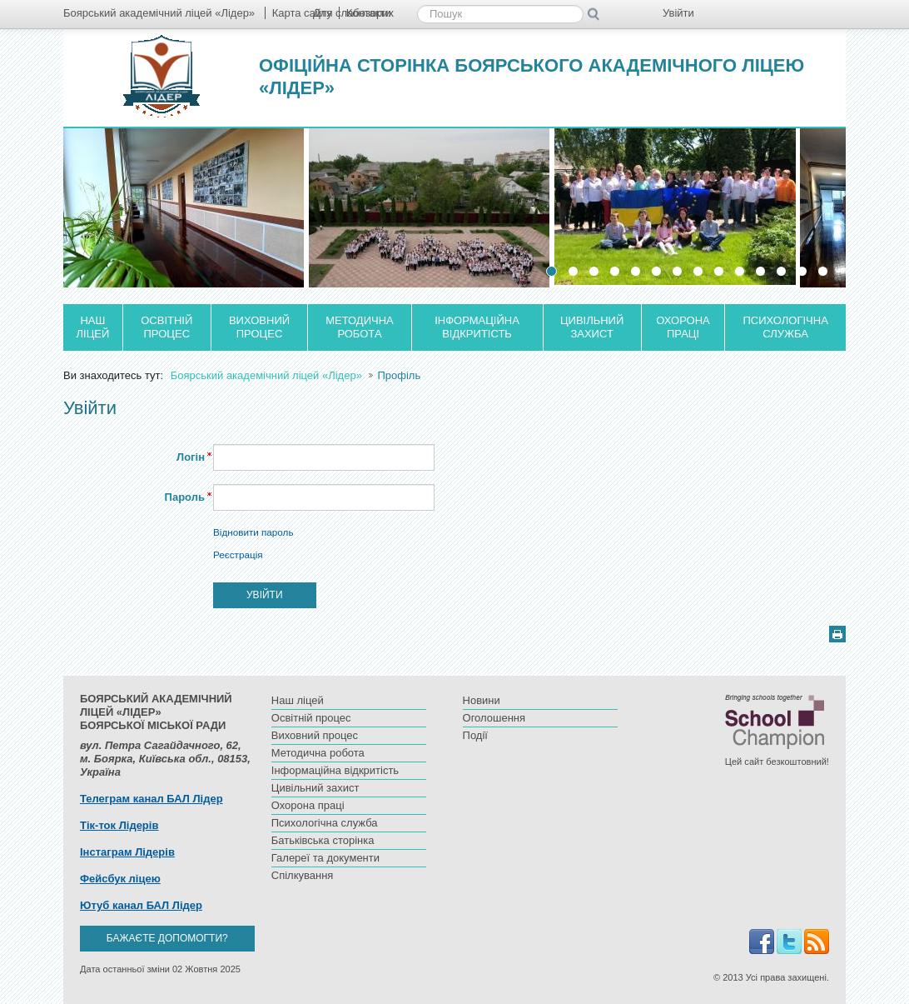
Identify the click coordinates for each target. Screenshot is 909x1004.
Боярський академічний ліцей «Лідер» (268, 375)
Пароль (185, 497)
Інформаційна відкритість (477, 327)
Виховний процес (259, 327)
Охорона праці (682, 327)
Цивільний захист (591, 327)
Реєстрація (238, 554)
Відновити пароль (253, 532)
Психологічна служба (785, 327)
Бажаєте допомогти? (167, 938)
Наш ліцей (93, 327)
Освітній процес (166, 327)
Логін (190, 457)
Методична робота (359, 327)
